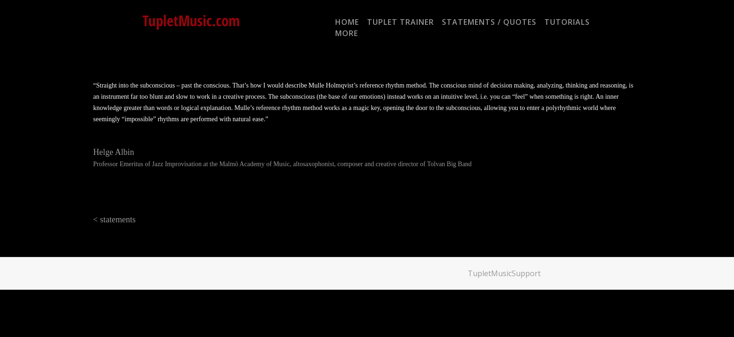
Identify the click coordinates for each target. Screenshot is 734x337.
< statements (114, 219)
